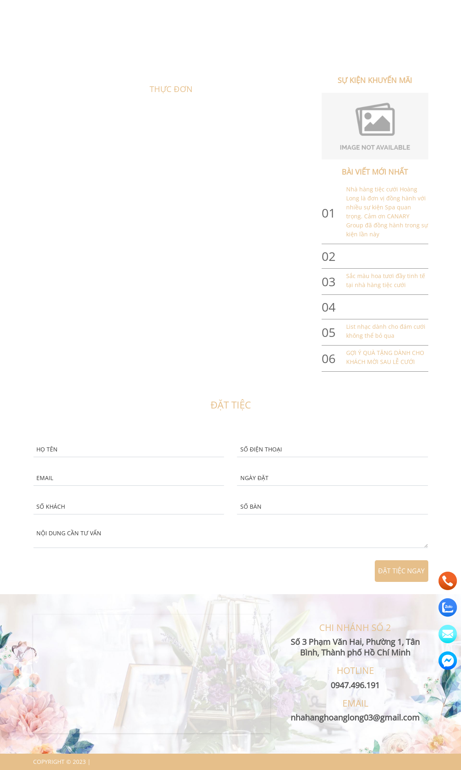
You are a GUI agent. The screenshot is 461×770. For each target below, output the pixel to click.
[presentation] (294, 571)
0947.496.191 (404, 8)
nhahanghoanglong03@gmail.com (324, 8)
